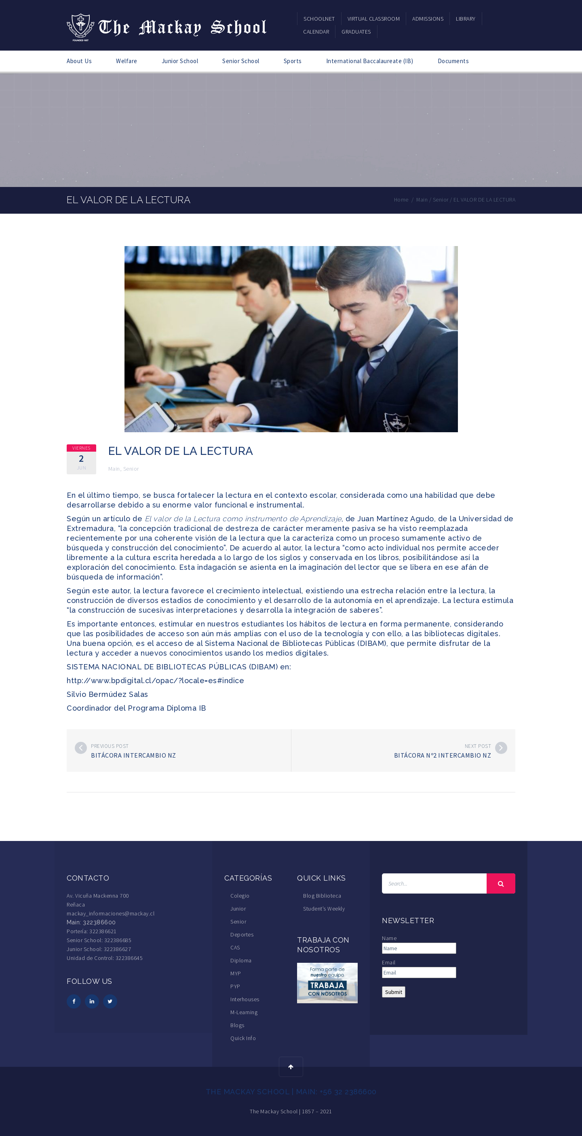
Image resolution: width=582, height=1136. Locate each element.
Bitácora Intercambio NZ (133, 755)
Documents (453, 61)
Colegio (240, 895)
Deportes (241, 934)
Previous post (110, 746)
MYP (235, 973)
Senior (131, 468)
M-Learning (243, 1012)
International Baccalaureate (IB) (369, 61)
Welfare (126, 61)
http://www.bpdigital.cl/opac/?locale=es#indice (155, 680)
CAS (235, 947)
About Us (79, 61)
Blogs (237, 1025)
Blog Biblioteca (322, 895)
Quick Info (243, 1038)
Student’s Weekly (324, 908)
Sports (293, 61)
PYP (235, 986)
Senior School (240, 61)
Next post (478, 746)
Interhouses (244, 999)
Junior (238, 908)
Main (114, 468)
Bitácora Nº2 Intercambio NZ (442, 755)
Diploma (241, 960)
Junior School (180, 61)
